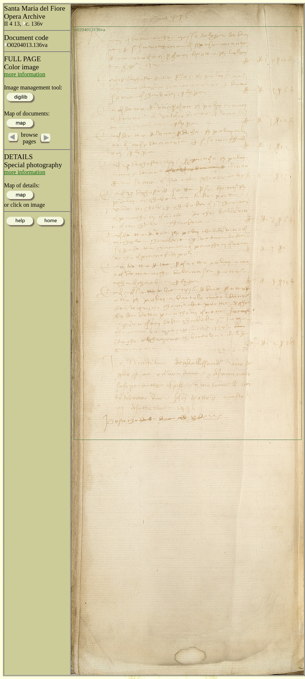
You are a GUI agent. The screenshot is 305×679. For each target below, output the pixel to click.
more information (24, 74)
